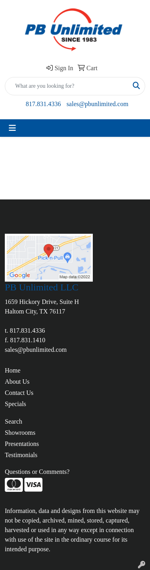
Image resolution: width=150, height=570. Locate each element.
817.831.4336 (43, 104)
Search (13, 421)
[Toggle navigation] (12, 128)
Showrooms (20, 432)
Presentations (22, 443)
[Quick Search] (66, 86)
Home (12, 370)
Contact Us (19, 392)
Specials (15, 403)
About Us (17, 381)
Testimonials (21, 455)
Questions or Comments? (37, 471)
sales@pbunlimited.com (97, 104)
